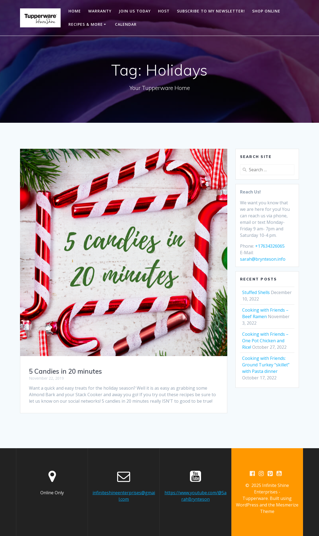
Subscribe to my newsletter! (211, 11)
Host (164, 11)
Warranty (99, 11)
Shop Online (266, 11)
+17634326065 (270, 246)
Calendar (126, 24)
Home (74, 11)
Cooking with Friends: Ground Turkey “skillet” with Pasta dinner (266, 364)
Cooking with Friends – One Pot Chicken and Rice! (265, 340)
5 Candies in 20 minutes (65, 371)
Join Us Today (135, 11)
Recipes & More (85, 24)
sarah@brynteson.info (262, 259)
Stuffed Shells (256, 292)
